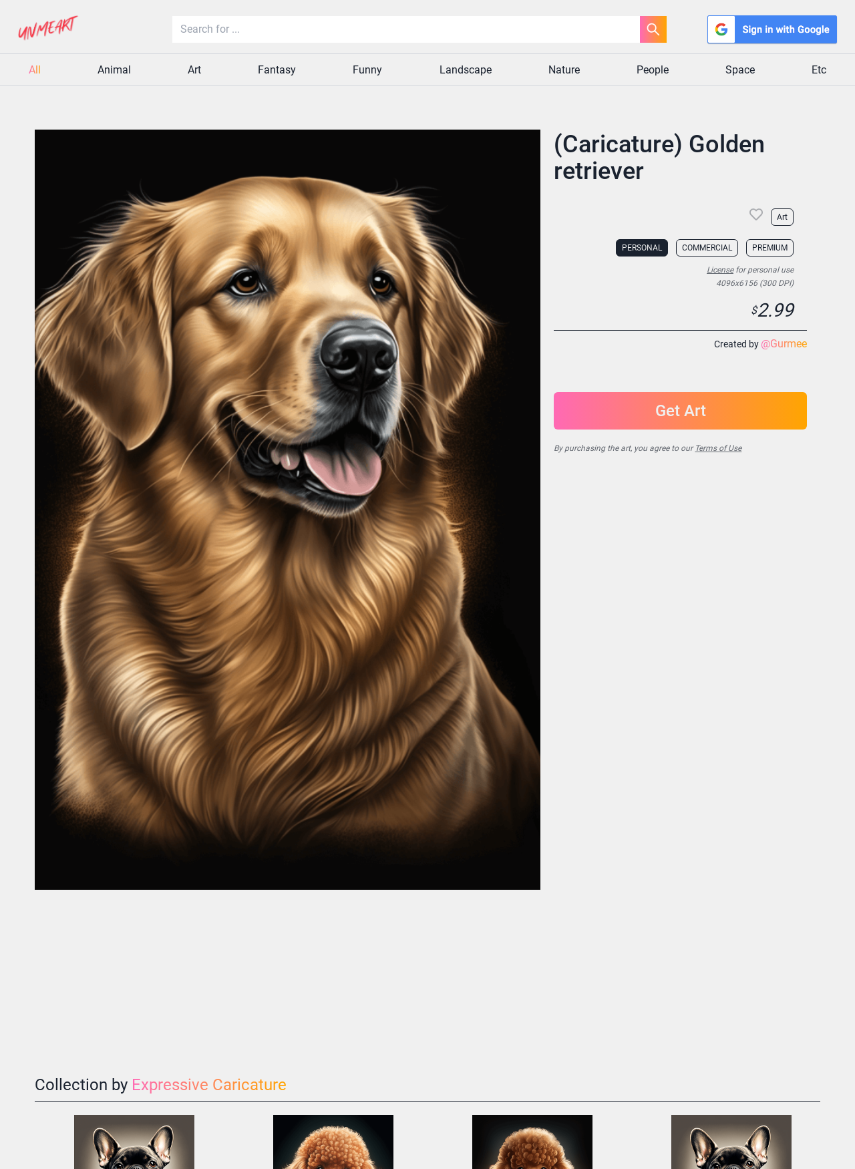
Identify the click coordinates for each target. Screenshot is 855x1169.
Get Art (680, 410)
